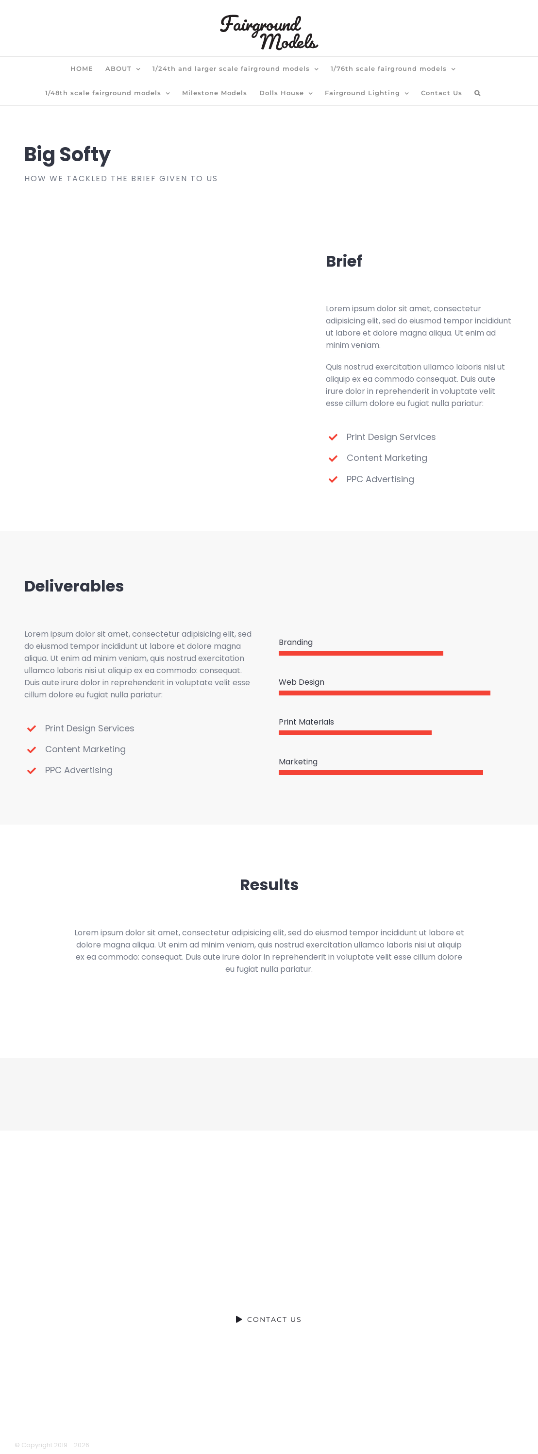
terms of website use (300, 1424)
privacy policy (224, 1424)
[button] (477, 93)
